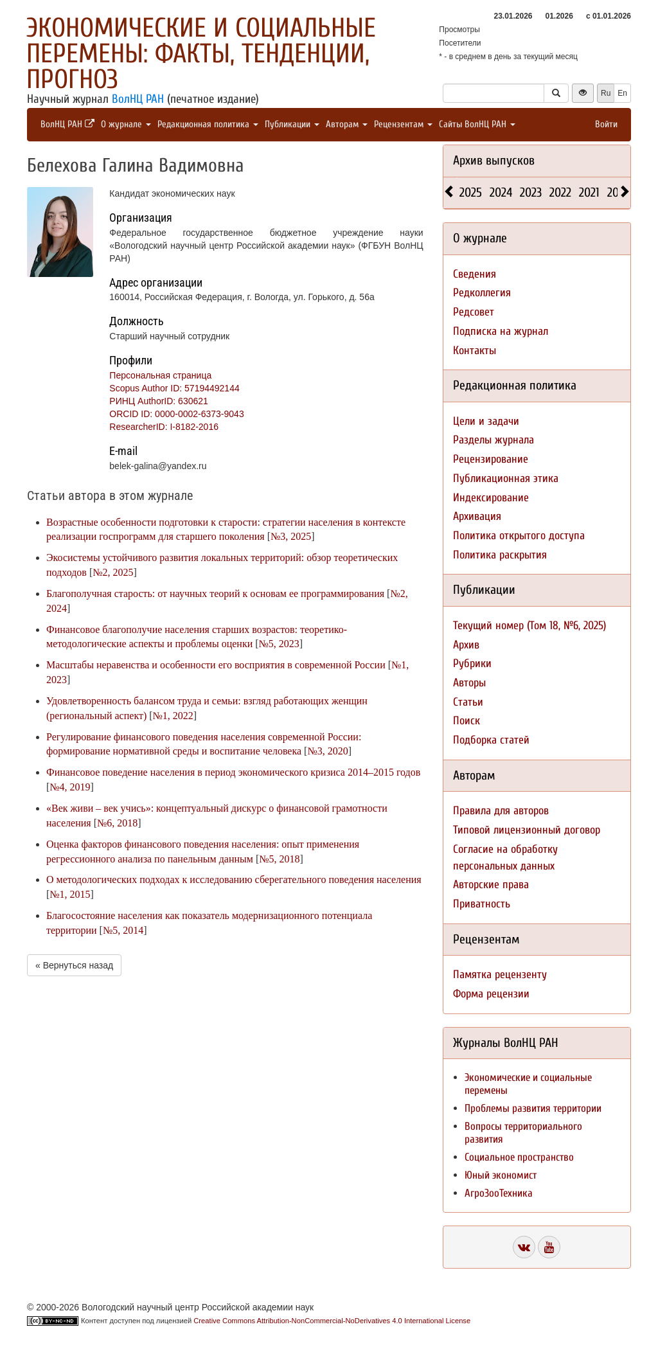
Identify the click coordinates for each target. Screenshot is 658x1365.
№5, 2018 (279, 858)
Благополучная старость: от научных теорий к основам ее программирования (215, 593)
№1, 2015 (69, 894)
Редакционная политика (207, 124)
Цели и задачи (486, 421)
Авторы (469, 683)
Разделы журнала (493, 440)
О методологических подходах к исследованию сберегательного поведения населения (234, 879)
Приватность (481, 904)
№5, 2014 (123, 930)
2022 (560, 192)
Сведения (474, 274)
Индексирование (491, 497)
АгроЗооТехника (499, 1193)
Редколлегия (482, 292)
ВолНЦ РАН (138, 99)
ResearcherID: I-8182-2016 (163, 427)
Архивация (477, 516)
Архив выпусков (494, 160)
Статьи (468, 702)
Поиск (466, 720)
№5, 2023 (279, 643)
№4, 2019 (69, 786)
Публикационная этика (505, 478)
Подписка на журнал (500, 331)
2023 (531, 192)
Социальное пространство (519, 1157)
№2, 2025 (113, 572)
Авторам (347, 124)
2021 (589, 192)
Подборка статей (491, 740)
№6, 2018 (117, 822)
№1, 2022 (173, 715)
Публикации (292, 124)
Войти (606, 124)
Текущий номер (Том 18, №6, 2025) (529, 625)
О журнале (126, 124)
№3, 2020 (327, 750)
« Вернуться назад (74, 965)
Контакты (474, 350)
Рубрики (472, 663)
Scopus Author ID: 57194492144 (174, 388)
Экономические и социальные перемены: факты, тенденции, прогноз (201, 53)
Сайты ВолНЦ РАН (477, 124)
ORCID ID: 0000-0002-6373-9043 (176, 414)
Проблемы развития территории (533, 1108)
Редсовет (473, 312)
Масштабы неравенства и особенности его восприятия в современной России (216, 664)
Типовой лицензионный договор (526, 830)
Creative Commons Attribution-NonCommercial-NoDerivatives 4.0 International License (331, 1321)
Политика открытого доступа (519, 535)
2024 (501, 192)
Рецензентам (403, 124)
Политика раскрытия (500, 555)
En (622, 93)
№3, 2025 (291, 536)
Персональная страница (160, 375)
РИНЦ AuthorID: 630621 (158, 401)
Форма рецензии (491, 994)
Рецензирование (490, 459)
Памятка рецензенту (500, 974)
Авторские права (491, 884)
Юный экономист (501, 1175)
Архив (466, 645)
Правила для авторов (501, 810)
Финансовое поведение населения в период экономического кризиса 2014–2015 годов (233, 772)
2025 (470, 192)
